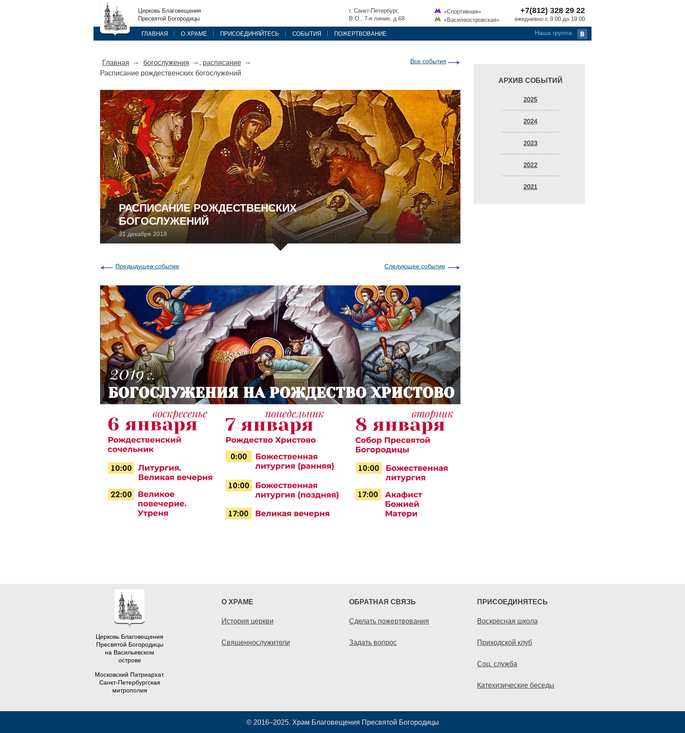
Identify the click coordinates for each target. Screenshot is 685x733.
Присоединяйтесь (249, 33)
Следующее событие (414, 266)
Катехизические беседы (515, 685)
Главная (155, 33)
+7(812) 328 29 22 (552, 10)
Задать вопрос (373, 642)
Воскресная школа (507, 621)
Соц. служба (497, 664)
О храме (194, 33)
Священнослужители (255, 642)
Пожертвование (360, 33)
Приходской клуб (504, 642)
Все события (428, 61)
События (306, 33)
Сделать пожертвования (389, 621)
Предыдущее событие (147, 266)
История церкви (247, 621)
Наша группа (553, 32)
